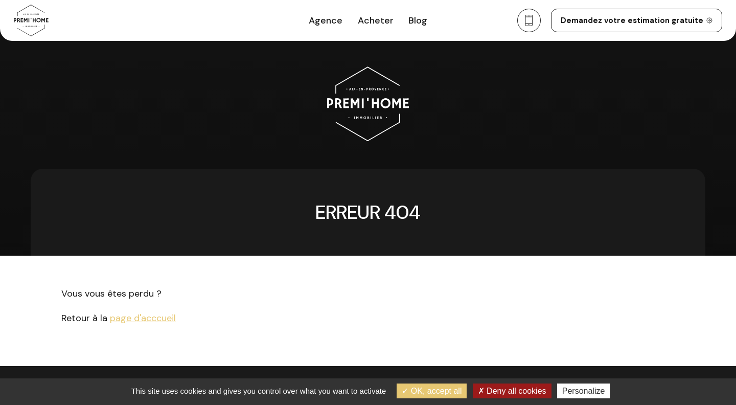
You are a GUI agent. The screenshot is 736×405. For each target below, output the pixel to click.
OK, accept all (432, 391)
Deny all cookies (512, 391)
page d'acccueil (143, 318)
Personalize (583, 391)
